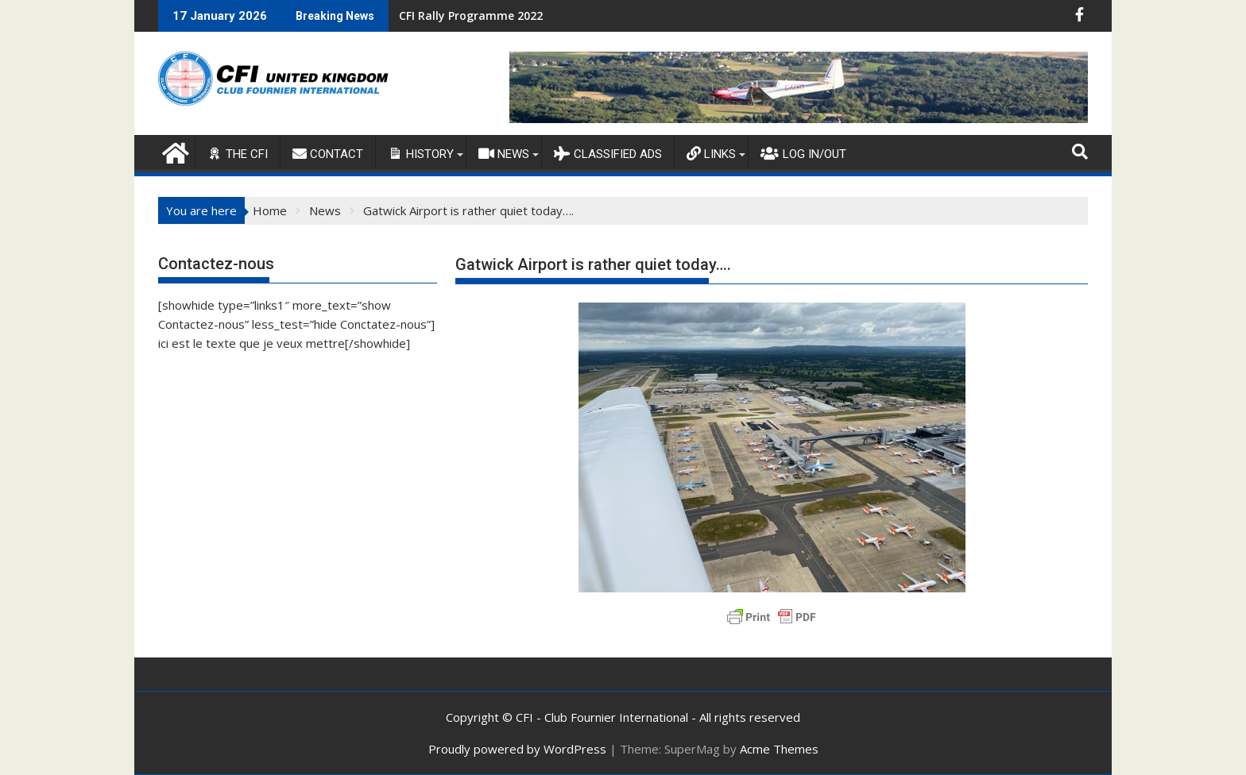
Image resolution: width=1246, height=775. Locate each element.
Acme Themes (779, 749)
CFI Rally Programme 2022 (471, 15)
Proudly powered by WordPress (517, 749)
